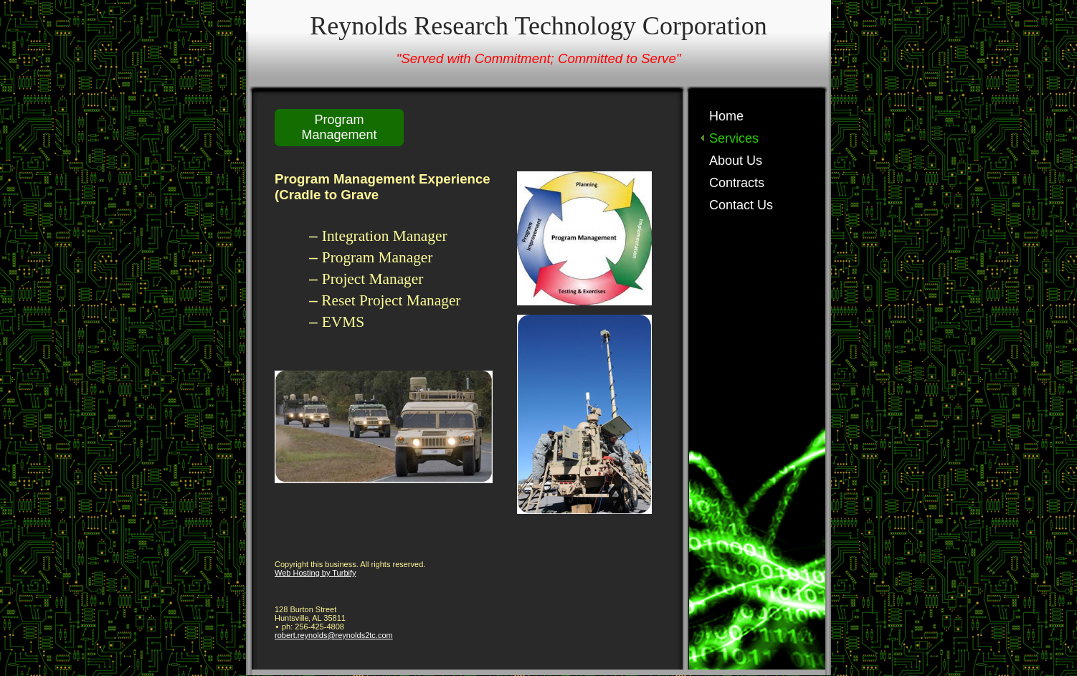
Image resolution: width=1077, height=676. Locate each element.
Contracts (736, 183)
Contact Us (741, 205)
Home (726, 116)
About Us (735, 160)
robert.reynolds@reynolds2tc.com (334, 635)
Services (734, 138)
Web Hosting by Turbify (315, 572)
